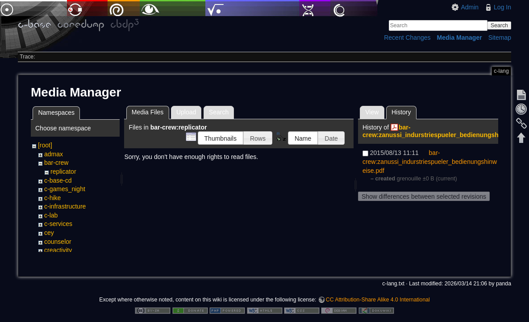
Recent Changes (407, 37)
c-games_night (64, 188)
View (372, 112)
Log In (502, 7)
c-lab (51, 215)
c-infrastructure (65, 206)
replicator (63, 171)
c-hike (52, 197)
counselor (57, 241)
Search (499, 25)
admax (53, 154)
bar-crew (56, 162)
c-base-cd (57, 180)
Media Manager (459, 37)
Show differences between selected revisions (424, 196)
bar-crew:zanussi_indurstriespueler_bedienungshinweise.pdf (429, 161)
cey (49, 232)
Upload (186, 112)
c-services (58, 223)
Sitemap (499, 37)
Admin (470, 7)
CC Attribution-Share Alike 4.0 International (378, 292)
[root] (45, 145)
